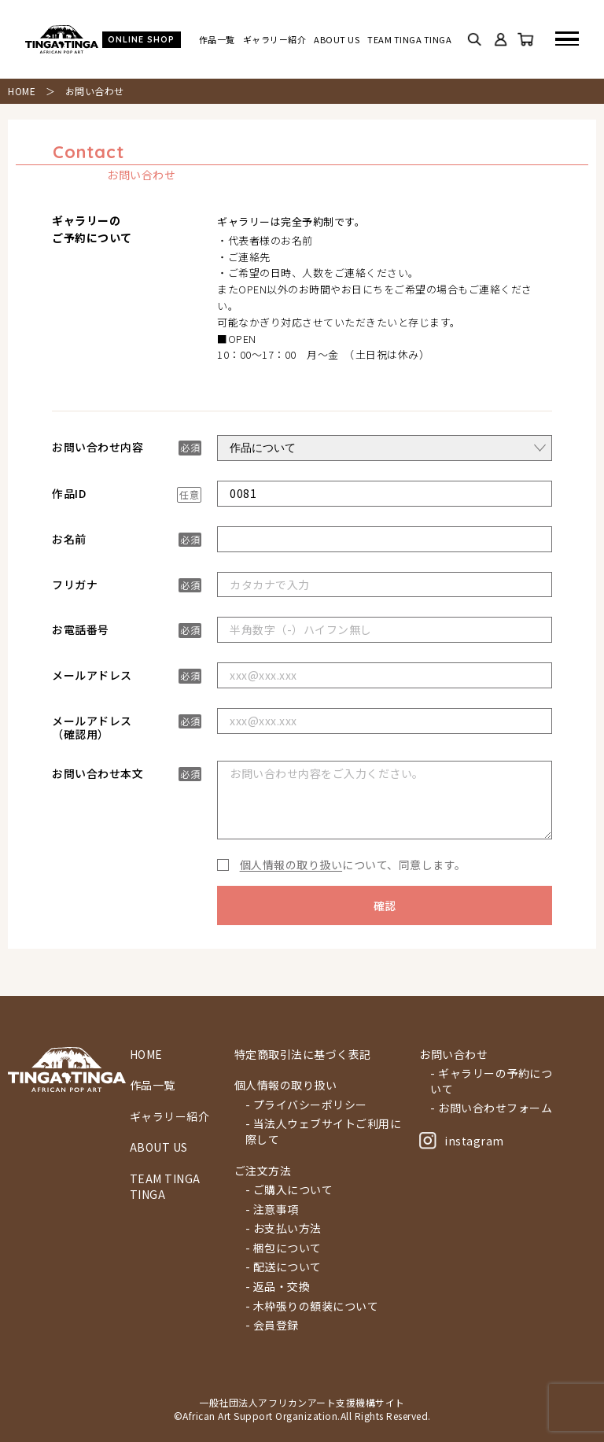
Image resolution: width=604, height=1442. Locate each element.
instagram (461, 1140)
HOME (21, 91)
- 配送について (283, 1266)
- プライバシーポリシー (306, 1104)
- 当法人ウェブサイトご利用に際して (323, 1131)
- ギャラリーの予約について (491, 1081)
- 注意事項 (272, 1209)
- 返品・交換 (278, 1286)
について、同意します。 (349, 864)
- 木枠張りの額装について (312, 1306)
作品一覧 (217, 39)
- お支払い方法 (283, 1228)
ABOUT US (336, 39)
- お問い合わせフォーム (491, 1108)
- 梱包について (283, 1248)
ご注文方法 (263, 1171)
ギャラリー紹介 (275, 39)
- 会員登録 (272, 1325)
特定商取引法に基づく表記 (302, 1054)
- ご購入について (289, 1189)
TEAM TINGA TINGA (409, 39)
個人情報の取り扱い (291, 864)
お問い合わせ (453, 1054)
